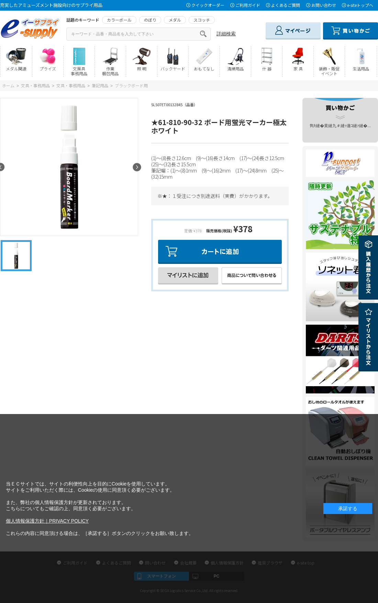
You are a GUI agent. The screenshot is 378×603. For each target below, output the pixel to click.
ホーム (8, 85)
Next (137, 167)
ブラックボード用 (131, 85)
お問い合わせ (323, 5)
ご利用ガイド (247, 5)
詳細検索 (226, 33)
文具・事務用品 (35, 85)
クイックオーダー (207, 5)
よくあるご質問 (285, 5)
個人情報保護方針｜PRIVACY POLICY (47, 521)
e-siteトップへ (360, 5)
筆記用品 (100, 85)
